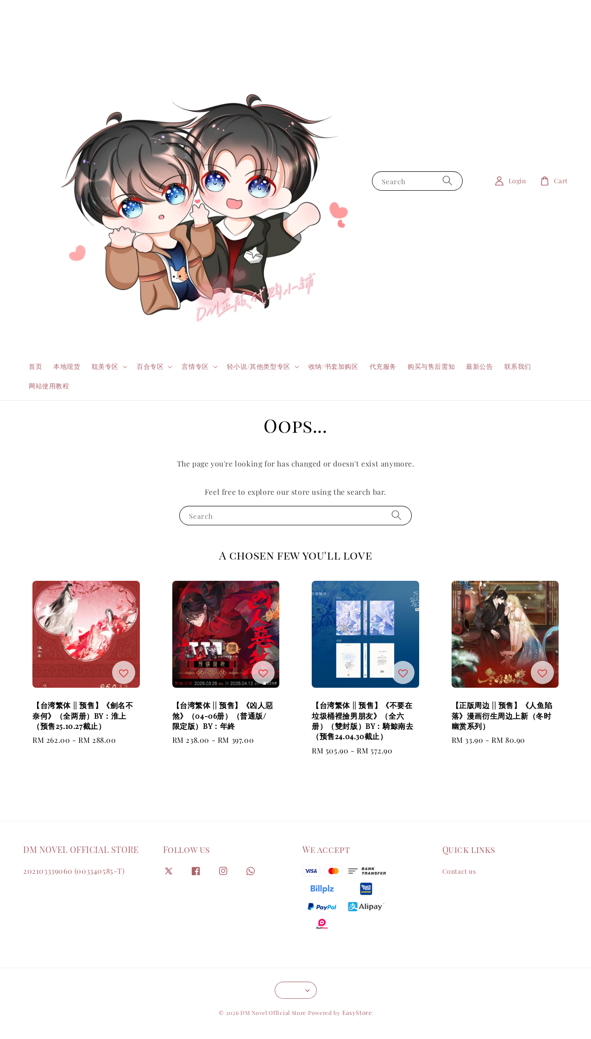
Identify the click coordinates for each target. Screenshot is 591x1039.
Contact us (459, 871)
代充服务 (383, 366)
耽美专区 (105, 366)
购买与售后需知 (431, 366)
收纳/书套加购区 (333, 366)
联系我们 (517, 366)
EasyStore (357, 1012)
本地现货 (66, 366)
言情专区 (195, 366)
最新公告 (479, 366)
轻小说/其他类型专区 (258, 366)
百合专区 (150, 366)
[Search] (447, 181)
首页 (35, 366)
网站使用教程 (49, 385)
